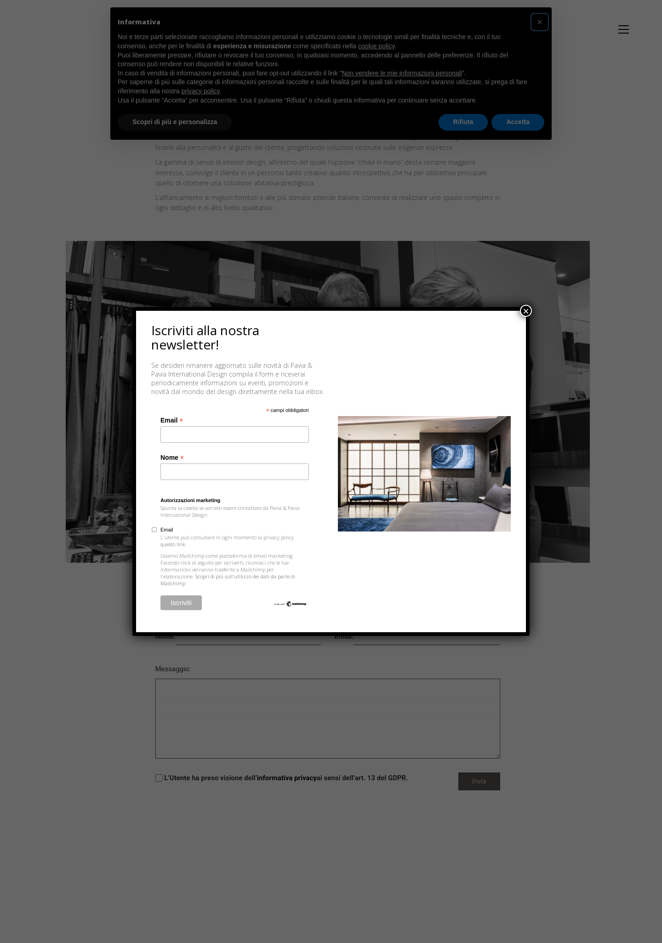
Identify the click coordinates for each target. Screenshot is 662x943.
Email (171, 420)
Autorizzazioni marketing (190, 500)
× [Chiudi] (526, 311)
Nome (172, 457)
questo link (172, 544)
